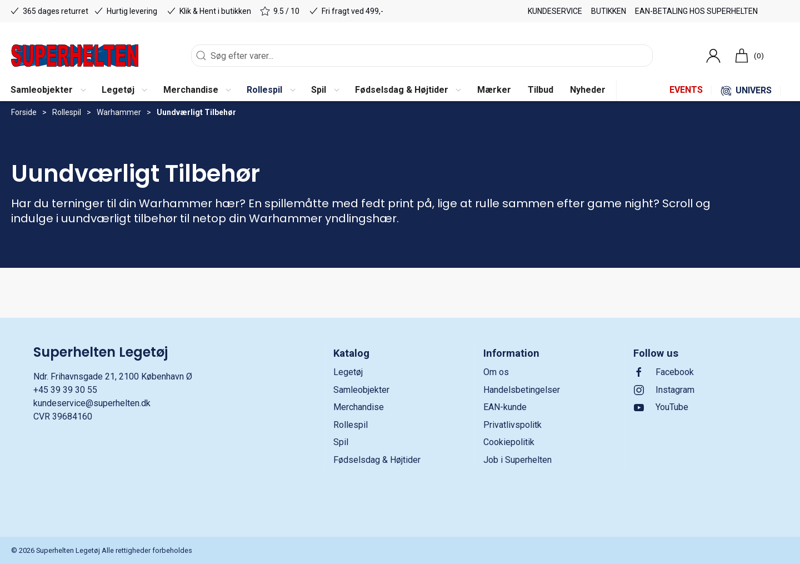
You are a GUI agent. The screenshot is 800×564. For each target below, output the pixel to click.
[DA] (74, 55)
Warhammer (119, 112)
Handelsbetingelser (521, 390)
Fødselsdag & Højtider (377, 460)
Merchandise (358, 407)
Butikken (608, 11)
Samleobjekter (361, 390)
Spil (340, 442)
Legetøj (348, 372)
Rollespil (66, 112)
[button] (47, 90)
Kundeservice (555, 11)
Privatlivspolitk (512, 425)
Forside (24, 112)
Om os (496, 372)
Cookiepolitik (508, 442)
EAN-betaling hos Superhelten (696, 11)
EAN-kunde (505, 407)
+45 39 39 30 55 (65, 390)
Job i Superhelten (517, 460)
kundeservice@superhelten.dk (92, 403)
